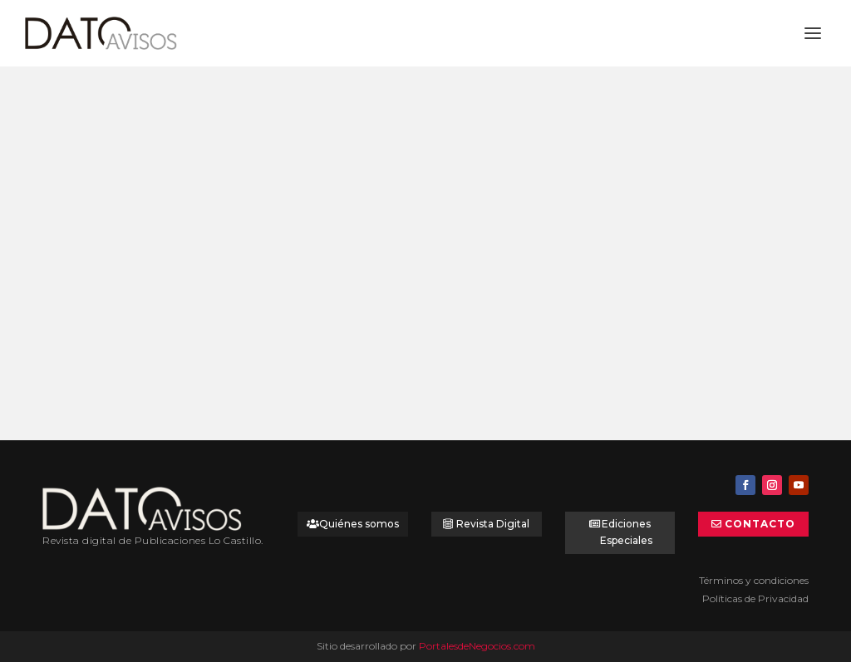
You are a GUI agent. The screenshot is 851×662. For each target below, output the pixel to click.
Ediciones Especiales (626, 532)
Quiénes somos (359, 523)
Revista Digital (492, 523)
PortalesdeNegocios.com (477, 646)
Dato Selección (163, 286)
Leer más (95, 371)
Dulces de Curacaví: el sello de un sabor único (159, 257)
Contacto (760, 523)
